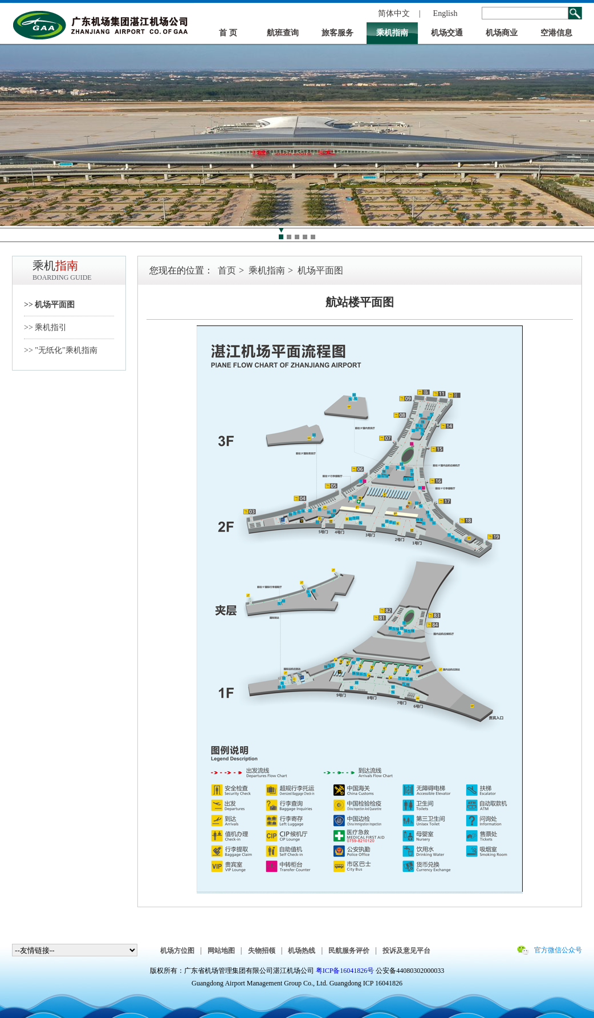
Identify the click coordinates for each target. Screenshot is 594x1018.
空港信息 (556, 33)
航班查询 (283, 33)
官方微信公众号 (558, 950)
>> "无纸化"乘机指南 (60, 350)
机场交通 (447, 33)
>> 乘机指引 (45, 327)
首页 (227, 270)
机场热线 (301, 951)
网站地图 (221, 951)
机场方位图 (177, 951)
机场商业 (502, 33)
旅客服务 (337, 33)
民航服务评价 (348, 951)
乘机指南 (392, 33)
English (445, 13)
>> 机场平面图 (49, 304)
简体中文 (394, 13)
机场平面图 (320, 270)
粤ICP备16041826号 (345, 971)
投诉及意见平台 (406, 951)
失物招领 (261, 951)
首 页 (228, 33)
